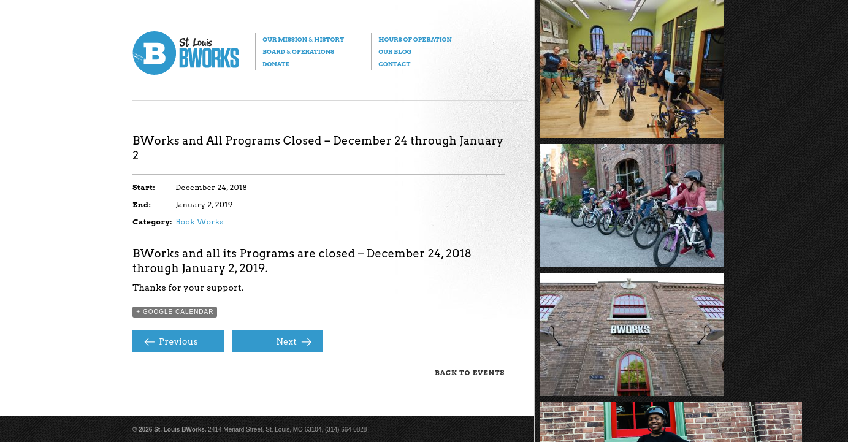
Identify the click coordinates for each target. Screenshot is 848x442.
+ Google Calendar (174, 311)
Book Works (199, 221)
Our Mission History (303, 39)
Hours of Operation (414, 39)
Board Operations (298, 51)
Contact (394, 63)
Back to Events (470, 372)
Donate (275, 63)
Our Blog (394, 51)
